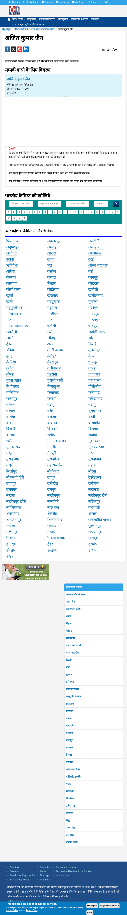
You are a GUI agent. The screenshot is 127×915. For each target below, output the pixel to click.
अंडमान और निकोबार (75, 594)
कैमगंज (11, 277)
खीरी (9, 301)
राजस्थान (70, 791)
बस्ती (91, 417)
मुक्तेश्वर (94, 441)
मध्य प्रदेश (70, 725)
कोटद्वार (93, 283)
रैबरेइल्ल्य (94, 477)
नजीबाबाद (54, 368)
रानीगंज (93, 483)
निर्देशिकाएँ (38, 24)
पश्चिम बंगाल (72, 842)
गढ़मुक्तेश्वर (14, 307)
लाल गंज (53, 507)
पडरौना (52, 374)
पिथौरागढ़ (12, 386)
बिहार (68, 623)
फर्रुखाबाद (95, 398)
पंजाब (68, 783)
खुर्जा (9, 295)
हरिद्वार (10, 550)
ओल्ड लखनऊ (98, 265)
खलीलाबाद (95, 295)
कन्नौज (51, 271)
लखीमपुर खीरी (16, 501)
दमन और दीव (72, 652)
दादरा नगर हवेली (73, 645)
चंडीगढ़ (69, 630)
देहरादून (52, 362)
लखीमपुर (53, 495)
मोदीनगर (53, 471)
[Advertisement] (63, 119)
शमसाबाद (12, 513)
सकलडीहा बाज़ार (99, 519)
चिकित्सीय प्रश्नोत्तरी (80, 19)
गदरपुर (93, 307)
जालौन (10, 338)
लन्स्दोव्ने (53, 501)
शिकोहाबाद (54, 519)
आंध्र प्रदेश (70, 601)
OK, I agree (92, 906)
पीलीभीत (94, 386)
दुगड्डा (9, 356)
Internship (62, 2)
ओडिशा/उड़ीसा (73, 769)
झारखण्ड (70, 703)
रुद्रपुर (51, 477)
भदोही (92, 435)
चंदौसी (51, 326)
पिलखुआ (53, 386)
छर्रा (49, 332)
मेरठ (91, 453)
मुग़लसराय (13, 447)
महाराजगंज (55, 465)
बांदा (9, 423)
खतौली (93, 289)
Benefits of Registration (22, 875)
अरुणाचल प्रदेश (73, 609)
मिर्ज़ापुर (11, 471)
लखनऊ (93, 489)
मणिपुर (69, 740)
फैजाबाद (53, 392)
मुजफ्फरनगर (97, 447)
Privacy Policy (12, 910)
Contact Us (94, 2)
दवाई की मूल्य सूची (21, 24)
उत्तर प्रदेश (70, 827)
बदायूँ (51, 404)
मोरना (92, 471)
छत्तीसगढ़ (70, 638)
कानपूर (93, 277)
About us (14, 867)
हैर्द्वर (50, 544)
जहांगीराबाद (96, 332)
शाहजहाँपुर (13, 519)
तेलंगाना (69, 813)
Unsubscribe (62, 875)
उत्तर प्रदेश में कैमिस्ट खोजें (43, 29)
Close (89, 912)
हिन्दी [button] (107, 2)
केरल (68, 718)
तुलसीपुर (94, 350)
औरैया (10, 271)
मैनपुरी (51, 453)
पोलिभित (12, 392)
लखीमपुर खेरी (97, 495)
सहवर (51, 532)
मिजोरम (69, 754)
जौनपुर (52, 338)
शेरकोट (52, 513)
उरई (91, 259)
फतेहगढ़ (94, 392)
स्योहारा (52, 526)
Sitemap (44, 875)
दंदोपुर (51, 356)
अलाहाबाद (95, 247)
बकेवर (10, 404)
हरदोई (92, 544)
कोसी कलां (13, 289)
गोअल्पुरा (94, 314)
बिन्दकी (52, 429)
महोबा (92, 465)
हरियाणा (70, 681)
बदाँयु (92, 404)
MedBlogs (78, 2)
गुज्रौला (93, 301)
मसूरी (9, 465)
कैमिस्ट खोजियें (21, 29)
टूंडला (10, 344)
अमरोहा (52, 247)
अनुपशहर (12, 247)
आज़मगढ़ (95, 253)
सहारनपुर (94, 532)
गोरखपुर (94, 320)
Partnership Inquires (67, 867)
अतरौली (93, 241)
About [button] (14, 2)
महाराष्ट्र (69, 733)
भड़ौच (51, 435)
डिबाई (92, 344)
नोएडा (10, 374)
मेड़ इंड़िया (6, 29)
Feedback (45, 879)
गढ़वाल (52, 307)
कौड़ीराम (53, 289)
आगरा (51, 253)
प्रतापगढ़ (94, 374)
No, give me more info (109, 906)
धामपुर (92, 362)
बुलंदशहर (94, 411)
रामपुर (51, 489)
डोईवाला (11, 350)
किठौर (51, 283)
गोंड (8, 320)
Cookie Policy (77, 908)
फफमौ (51, 398)
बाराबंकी (94, 423)
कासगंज (11, 283)
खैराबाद (52, 295)
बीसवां (10, 435)
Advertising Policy (19, 879)
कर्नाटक (69, 711)
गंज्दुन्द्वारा (53, 301)
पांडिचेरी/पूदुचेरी (73, 776)
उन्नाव (50, 259)
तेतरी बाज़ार (55, 350)
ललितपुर (94, 501)
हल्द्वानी (52, 550)
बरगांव (10, 411)
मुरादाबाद (94, 459)
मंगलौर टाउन (55, 447)
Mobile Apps (30, 2)
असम (68, 616)
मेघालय (69, 747)
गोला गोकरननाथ (17, 326)
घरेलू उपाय (32, 19)
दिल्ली (69, 660)
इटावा (10, 259)
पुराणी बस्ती (55, 380)
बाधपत (52, 423)
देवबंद (92, 356)
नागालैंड (69, 762)
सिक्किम (70, 798)
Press (43, 871)
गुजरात (69, 674)
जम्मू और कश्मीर (73, 696)
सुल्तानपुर (94, 526)
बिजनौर (11, 429)
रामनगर (11, 489)
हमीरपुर (11, 544)
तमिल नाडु (70, 805)
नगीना (10, 368)
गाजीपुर (52, 314)
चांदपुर (92, 326)
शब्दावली (96, 19)
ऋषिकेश (12, 265)
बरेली (50, 411)
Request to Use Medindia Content (74, 871)
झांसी (91, 338)
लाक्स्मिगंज (13, 507)
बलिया (10, 417)
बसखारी (52, 417)
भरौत (10, 441)
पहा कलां (94, 380)
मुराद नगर (13, 459)
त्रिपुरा (68, 820)
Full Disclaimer (15, 901)
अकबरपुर (53, 241)
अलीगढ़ (11, 253)
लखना (10, 495)
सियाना (11, 538)
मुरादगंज (53, 459)
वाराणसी (94, 507)
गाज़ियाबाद (13, 314)
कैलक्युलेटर (64, 19)
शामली (92, 513)
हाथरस (93, 550)
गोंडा (50, 320)
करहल (51, 277)
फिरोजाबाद (13, 241)
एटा (49, 265)
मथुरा (9, 453)
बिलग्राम (93, 429)
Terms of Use (31, 910)
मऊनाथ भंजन (56, 441)
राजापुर (11, 483)
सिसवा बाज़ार (56, 538)
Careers (47, 2)
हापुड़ (9, 556)
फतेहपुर (11, 398)
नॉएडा (92, 368)
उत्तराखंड (70, 834)
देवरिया (11, 362)
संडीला (10, 526)
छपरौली (11, 332)
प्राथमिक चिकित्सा (48, 19)
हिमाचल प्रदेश (72, 689)
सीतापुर (93, 538)
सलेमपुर (11, 532)
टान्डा (50, 344)
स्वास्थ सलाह (18, 19)
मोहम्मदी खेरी (15, 477)
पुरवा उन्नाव (13, 380)
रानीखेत (52, 483)
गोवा (68, 667)
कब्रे (90, 271)
